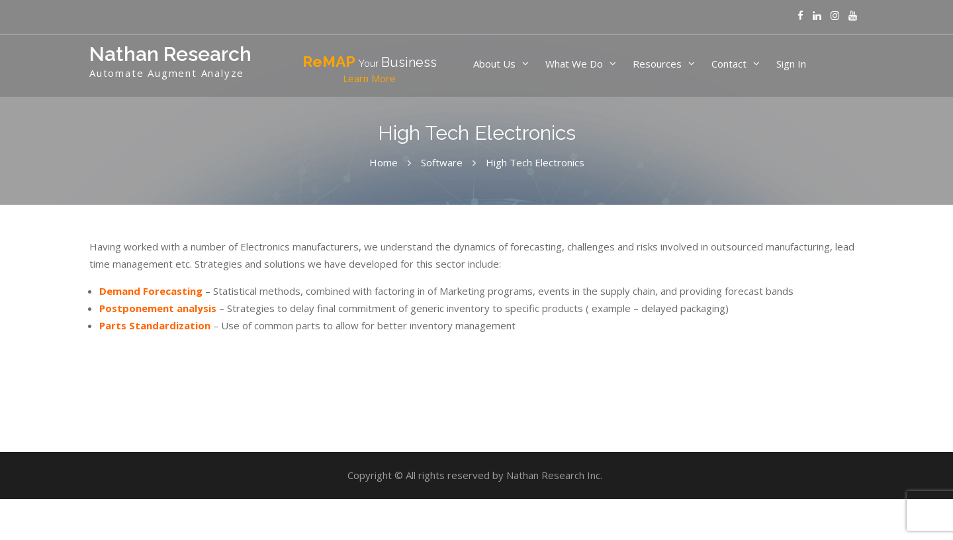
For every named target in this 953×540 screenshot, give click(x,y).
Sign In (791, 63)
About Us (494, 63)
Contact (729, 63)
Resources (657, 63)
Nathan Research (170, 54)
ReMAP (369, 69)
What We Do (574, 63)
